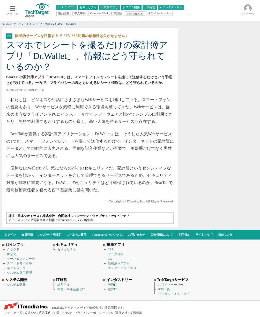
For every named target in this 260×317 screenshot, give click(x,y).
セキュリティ (66, 249)
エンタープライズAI (122, 268)
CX (110, 258)
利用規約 (184, 234)
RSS (110, 313)
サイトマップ (204, 234)
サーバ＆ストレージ (21, 258)
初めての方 (225, 234)
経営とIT (63, 284)
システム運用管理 (19, 272)
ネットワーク (16, 268)
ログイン (10, 234)
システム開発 (16, 284)
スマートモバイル (19, 263)
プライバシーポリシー (89, 313)
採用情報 (136, 313)
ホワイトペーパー (170, 284)
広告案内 (45, 313)
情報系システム (119, 263)
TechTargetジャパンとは (107, 234)
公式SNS (30, 313)
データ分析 (115, 254)
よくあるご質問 (76, 234)
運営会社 (121, 313)
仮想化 (11, 254)
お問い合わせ (136, 234)
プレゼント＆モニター (173, 294)
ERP (111, 249)
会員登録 (27, 234)
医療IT (112, 284)
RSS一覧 (164, 289)
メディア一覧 (13, 313)
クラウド (13, 249)
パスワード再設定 (49, 234)
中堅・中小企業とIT (71, 289)
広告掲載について (162, 234)
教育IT (112, 289)
